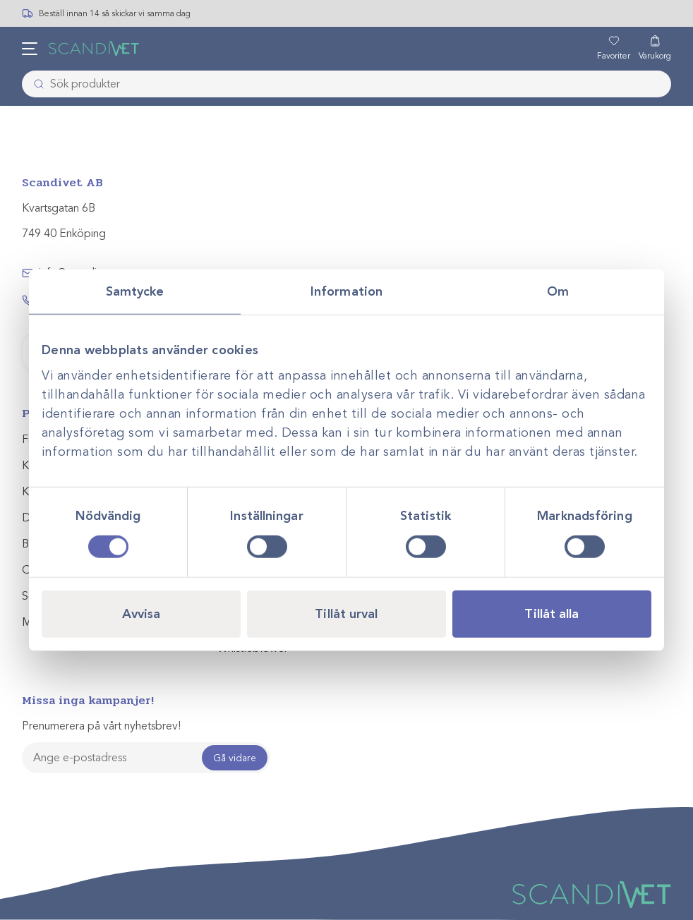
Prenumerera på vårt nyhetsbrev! (101, 726)
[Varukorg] (655, 48)
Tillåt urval (346, 613)
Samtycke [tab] (135, 291)
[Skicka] (34, 84)
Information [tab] (346, 291)
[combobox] (347, 84)
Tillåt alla (551, 613)
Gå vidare (234, 758)
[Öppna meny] (29, 48)
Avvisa (141, 613)
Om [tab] (558, 291)
